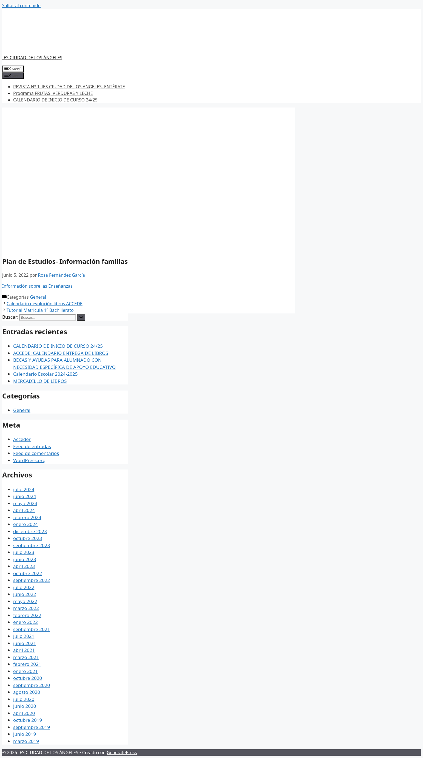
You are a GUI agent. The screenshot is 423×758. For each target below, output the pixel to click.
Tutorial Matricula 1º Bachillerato (40, 310)
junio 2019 (24, 734)
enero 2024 (25, 524)
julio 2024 (23, 489)
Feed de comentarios (36, 453)
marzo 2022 (26, 608)
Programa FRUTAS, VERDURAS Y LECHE (53, 93)
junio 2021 (24, 643)
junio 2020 (24, 706)
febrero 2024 (27, 517)
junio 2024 (24, 496)
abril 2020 (24, 713)
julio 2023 (23, 552)
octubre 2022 (27, 573)
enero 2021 (25, 671)
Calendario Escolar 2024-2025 (45, 374)
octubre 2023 (27, 538)
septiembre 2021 (31, 629)
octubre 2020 (27, 678)
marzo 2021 (26, 657)
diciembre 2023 (30, 531)
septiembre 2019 (31, 727)
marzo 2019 (26, 741)
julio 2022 (23, 587)
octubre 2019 (27, 720)
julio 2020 (23, 699)
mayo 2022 (25, 601)
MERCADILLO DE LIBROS (40, 381)
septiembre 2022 (31, 580)
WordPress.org (29, 460)
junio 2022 (24, 594)
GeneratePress (122, 752)
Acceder (22, 439)
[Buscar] (81, 317)
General (38, 297)
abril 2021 (24, 650)
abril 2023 (24, 566)
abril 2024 (24, 510)
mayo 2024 (25, 503)
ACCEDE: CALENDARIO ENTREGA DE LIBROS (60, 353)
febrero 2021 (27, 664)
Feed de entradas (32, 446)
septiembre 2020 (31, 685)
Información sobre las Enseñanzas (37, 286)
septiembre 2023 (31, 545)
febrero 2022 (27, 615)
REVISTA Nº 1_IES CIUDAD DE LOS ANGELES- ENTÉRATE (69, 87)
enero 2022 (25, 622)
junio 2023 (24, 559)
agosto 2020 (26, 692)
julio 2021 (23, 636)
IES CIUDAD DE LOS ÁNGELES (32, 58)
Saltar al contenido (21, 5)
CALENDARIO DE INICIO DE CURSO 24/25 (55, 100)
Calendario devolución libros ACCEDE (45, 304)
